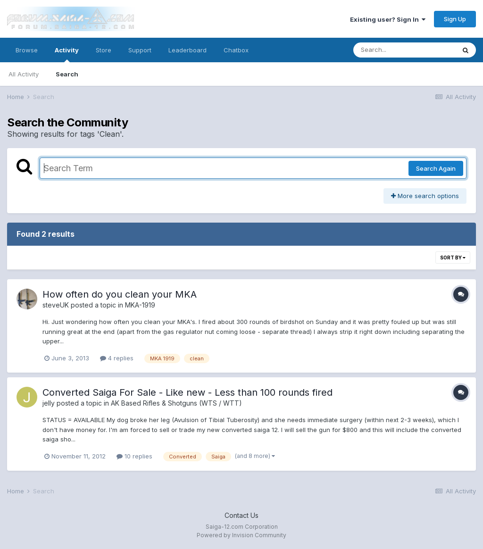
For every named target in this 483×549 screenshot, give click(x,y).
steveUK (55, 305)
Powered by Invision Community (241, 535)
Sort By (453, 257)
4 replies (116, 358)
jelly (48, 403)
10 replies (134, 456)
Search (67, 74)
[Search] (404, 50)
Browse (27, 50)
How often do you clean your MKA (119, 294)
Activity (67, 54)
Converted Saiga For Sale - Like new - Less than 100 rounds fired (187, 392)
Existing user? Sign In (387, 19)
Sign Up (455, 19)
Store (103, 50)
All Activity (23, 74)
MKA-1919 (140, 305)
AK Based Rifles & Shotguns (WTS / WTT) (176, 403)
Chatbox (236, 50)
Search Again (436, 168)
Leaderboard (187, 50)
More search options (425, 196)
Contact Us (241, 515)
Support (139, 50)
